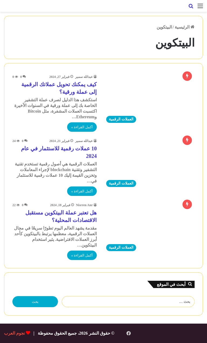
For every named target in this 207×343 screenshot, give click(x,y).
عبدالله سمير (84, 77)
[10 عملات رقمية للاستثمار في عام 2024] (149, 164)
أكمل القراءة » (82, 127)
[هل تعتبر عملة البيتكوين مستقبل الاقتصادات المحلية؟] (149, 228)
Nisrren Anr (84, 205)
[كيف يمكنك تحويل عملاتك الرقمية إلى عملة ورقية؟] (149, 100)
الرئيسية (185, 27)
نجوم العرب (14, 333)
